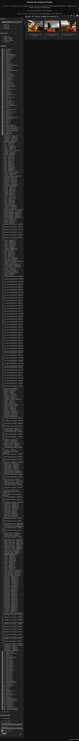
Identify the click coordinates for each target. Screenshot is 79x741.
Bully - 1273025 (8, 168)
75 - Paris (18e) (7, 669)
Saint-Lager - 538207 (10, 490)
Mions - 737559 (8, 392)
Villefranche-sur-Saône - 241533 (13, 622)
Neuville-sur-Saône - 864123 (12, 399)
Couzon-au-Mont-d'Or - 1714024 (13, 209)
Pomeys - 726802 (9, 407)
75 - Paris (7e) (7, 677)
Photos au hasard (8, 40)
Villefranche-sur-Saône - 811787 (13, 638)
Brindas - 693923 (8, 154)
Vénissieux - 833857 (9, 603)
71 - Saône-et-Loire (8, 653)
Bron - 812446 (8, 164)
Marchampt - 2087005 (10, 388)
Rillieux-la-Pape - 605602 (11, 446)
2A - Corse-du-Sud (8, 85)
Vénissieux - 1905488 (10, 586)
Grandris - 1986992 (9, 248)
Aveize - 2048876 (9, 148)
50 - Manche (6, 113)
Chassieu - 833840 (9, 184)
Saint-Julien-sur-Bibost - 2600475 (13, 487)
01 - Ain (5, 50)
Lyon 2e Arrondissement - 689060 (13, 289)
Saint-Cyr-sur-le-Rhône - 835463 (13, 462)
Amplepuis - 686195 (9, 141)
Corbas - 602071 (8, 189)
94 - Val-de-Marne (8, 701)
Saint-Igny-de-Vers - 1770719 (12, 480)
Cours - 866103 (8, 200)
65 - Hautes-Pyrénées (9, 129)
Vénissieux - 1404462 (10, 582)
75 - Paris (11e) (7, 660)
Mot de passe (5, 727)
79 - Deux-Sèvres (8, 685)
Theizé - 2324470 (9, 567)
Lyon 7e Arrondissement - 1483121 (13, 348)
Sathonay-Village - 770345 (11, 553)
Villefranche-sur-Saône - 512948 (13, 629)
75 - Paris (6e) (7, 676)
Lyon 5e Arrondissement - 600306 (13, 332)
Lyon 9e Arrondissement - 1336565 (13, 363)
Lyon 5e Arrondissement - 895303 (13, 340)
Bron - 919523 (8, 166)
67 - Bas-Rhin (7, 132)
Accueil (28, 16)
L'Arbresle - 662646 (9, 259)
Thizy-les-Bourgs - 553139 (11, 573)
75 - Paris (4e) (7, 673)
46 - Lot (5, 108)
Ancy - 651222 (8, 144)
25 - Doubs (6, 79)
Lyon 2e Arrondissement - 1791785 (13, 281)
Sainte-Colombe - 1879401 (11, 533)
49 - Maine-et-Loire (8, 112)
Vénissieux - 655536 (9, 591)
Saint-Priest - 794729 (10, 514)
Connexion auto (7, 731)
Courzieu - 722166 (9, 208)
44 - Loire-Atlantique (8, 105)
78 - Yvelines (6, 684)
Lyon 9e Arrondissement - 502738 (13, 369)
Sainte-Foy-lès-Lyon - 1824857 (12, 541)
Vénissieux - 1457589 (10, 583)
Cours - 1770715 (8, 197)
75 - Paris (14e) (7, 664)
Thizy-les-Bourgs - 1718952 (11, 570)
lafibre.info (59, 13)
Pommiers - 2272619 (9, 412)
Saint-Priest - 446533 (10, 508)
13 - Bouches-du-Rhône (9, 65)
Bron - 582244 (8, 161)
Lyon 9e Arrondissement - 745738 (13, 386)
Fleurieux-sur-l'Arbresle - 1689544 (13, 227)
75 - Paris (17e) (7, 668)
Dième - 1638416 (8, 218)
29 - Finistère (6, 84)
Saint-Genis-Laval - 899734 (11, 472)
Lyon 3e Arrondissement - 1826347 (13, 295)
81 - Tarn (5, 688)
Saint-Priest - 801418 (10, 515)
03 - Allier (5, 53)
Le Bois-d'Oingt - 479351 (11, 267)
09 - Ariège (6, 59)
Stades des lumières (10, 554)
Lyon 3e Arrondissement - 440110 (13, 300)
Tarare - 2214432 (8, 561)
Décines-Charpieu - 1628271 (12, 212)
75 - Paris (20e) (7, 672)
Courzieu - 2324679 (9, 205)
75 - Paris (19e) (7, 670)
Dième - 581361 (8, 220)
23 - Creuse (6, 77)
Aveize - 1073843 (9, 146)
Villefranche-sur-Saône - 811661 (13, 637)
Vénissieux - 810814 (9, 599)
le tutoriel (49, 10)
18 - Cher (5, 71)
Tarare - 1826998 (8, 558)
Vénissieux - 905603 (9, 610)
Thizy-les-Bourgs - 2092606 (11, 571)
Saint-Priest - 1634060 (10, 506)
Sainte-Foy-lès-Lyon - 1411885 (12, 539)
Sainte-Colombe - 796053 (11, 534)
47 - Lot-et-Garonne (8, 109)
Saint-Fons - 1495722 (10, 463)
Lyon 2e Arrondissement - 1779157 (13, 279)
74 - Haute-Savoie (8, 657)
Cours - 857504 (8, 198)
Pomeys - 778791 (9, 410)
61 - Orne (6, 124)
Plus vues (6, 36)
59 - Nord (5, 121)
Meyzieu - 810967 (9, 391)
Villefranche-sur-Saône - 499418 (13, 626)
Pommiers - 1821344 (9, 411)
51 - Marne (6, 114)
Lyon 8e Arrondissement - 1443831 (13, 357)
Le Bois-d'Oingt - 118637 (11, 264)
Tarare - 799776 (8, 563)
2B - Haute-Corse (8, 86)
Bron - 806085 (8, 162)
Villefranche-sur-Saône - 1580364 (13, 619)
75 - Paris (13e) (7, 662)
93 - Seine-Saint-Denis (9, 700)
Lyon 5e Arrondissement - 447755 (13, 321)
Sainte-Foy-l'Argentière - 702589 (13, 537)
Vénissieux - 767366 (9, 597)
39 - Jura (5, 100)
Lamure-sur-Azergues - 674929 (12, 261)
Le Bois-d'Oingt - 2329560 (11, 265)
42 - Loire (6, 102)
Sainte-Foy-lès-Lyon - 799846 (12, 545)
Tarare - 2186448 (8, 559)
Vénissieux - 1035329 (10, 577)
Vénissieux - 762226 (9, 595)
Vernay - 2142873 (9, 611)
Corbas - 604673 (8, 190)
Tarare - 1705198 (8, 557)
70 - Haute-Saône (8, 651)
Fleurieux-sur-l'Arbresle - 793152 (13, 235)
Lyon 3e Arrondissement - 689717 (13, 308)
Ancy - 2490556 (8, 142)
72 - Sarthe (6, 654)
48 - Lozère (6, 110)
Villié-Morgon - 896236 (10, 650)
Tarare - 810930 (8, 565)
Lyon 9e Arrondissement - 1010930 (13, 360)
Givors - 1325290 (8, 241)
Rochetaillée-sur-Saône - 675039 (13, 447)
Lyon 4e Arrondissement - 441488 (13, 316)
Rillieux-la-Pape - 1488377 (11, 444)
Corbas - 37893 (8, 188)
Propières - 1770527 (9, 439)
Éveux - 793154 (8, 222)
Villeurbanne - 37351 (9, 646)
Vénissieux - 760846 (9, 594)
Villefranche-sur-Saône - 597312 (13, 631)
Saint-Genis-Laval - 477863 (11, 471)
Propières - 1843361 (9, 440)
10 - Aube (6, 61)
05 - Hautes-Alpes (8, 54)
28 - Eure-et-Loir (7, 82)
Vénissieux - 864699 (9, 607)
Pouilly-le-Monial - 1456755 (11, 428)
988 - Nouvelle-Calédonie (10, 709)
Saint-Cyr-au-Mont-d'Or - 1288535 (13, 454)
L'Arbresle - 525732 (9, 257)
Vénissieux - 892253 (9, 609)
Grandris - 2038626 (9, 249)
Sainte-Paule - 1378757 (10, 550)
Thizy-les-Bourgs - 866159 (11, 575)
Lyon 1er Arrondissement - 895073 (13, 276)
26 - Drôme (6, 81)
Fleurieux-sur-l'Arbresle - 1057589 (13, 224)
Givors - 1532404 (8, 243)
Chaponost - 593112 (9, 180)
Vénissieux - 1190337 (10, 578)
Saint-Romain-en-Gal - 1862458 (12, 521)
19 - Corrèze (6, 73)
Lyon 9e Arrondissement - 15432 (13, 365)
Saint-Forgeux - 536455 (10, 467)
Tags (5, 24)
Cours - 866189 (8, 204)
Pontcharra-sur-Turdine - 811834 (13, 426)
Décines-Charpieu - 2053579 (12, 213)
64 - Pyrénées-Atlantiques (10, 128)
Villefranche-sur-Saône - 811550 (13, 634)
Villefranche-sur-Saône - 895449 (13, 645)
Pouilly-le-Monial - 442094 (11, 430)
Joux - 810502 (8, 255)
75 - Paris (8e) (7, 678)
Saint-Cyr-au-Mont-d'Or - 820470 (13, 459)
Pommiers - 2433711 (9, 414)
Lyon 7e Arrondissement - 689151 (13, 355)
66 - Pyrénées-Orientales (10, 130)
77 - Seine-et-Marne (8, 682)
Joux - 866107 (8, 256)
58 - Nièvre (6, 120)
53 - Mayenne (7, 116)
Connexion (7, 718)
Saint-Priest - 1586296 (10, 504)
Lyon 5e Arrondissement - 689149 (13, 337)
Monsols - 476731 (9, 394)
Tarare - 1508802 (8, 555)
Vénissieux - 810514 (9, 598)
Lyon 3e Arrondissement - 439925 (13, 297)
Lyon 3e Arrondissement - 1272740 (13, 292)
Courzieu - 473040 (9, 206)
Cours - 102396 (8, 194)
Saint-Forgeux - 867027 (10, 470)
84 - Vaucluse (7, 690)
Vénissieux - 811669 (9, 601)
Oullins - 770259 (8, 403)
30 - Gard (6, 88)
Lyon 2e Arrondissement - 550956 (13, 287)
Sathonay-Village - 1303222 (11, 551)
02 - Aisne (6, 51)
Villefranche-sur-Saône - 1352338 (13, 614)
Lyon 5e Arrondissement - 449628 (13, 324)
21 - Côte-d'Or (7, 74)
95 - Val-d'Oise (7, 702)
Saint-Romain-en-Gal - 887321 (12, 526)
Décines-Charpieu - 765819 (11, 214)
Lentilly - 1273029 (9, 269)
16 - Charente (7, 69)
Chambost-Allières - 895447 (11, 176)
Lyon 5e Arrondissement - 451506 (13, 327)
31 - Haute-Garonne (8, 89)
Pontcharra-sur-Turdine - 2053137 (13, 420)
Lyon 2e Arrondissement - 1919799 (13, 284)
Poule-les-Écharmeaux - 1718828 (13, 431)
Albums (3, 46)
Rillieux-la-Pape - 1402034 (11, 443)
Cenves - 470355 (8, 173)
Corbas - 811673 (8, 192)
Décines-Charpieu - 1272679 (12, 210)
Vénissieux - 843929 (9, 605)
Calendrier (6, 41)
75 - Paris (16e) (7, 666)
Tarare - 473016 (8, 562)
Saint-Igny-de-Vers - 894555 (11, 483)
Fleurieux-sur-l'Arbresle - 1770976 (13, 229)
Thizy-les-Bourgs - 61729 (11, 574)
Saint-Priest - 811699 (10, 517)
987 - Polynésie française (10, 708)
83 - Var (5, 689)
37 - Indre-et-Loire (8, 97)
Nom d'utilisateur (6, 723)
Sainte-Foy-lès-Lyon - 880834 (12, 549)
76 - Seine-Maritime (8, 681)
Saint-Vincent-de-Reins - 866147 (13, 530)
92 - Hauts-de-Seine (8, 698)
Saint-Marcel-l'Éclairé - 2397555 (12, 499)
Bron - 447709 (8, 158)
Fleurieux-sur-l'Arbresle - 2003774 (13, 232)
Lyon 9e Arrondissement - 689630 (13, 380)
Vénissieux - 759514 (9, 593)
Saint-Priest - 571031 (10, 510)
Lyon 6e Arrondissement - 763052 (13, 343)
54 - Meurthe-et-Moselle (9, 117)
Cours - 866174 (8, 202)
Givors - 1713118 (8, 245)
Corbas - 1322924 (9, 186)
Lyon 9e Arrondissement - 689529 (13, 378)
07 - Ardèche (6, 57)
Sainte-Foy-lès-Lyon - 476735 (12, 542)
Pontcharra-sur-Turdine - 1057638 (13, 418)
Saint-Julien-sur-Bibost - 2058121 (13, 484)
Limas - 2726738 (8, 273)
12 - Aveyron (6, 63)
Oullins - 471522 (8, 400)
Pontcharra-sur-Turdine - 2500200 (13, 423)
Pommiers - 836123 (9, 416)
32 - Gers (5, 90)
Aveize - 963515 (8, 149)
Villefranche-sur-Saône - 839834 (13, 641)
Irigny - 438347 (8, 251)
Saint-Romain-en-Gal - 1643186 (12, 518)
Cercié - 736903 (8, 174)
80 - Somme (6, 686)
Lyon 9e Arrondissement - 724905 (13, 383)
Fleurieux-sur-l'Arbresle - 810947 (13, 237)
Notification (7, 28)
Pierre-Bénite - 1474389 (10, 404)
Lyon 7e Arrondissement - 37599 (13, 351)
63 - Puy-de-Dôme (8, 126)
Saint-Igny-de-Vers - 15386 (11, 479)
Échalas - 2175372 (9, 221)
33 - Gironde (6, 92)
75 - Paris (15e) (7, 665)
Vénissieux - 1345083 (10, 581)
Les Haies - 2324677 (9, 272)
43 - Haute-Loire (7, 104)
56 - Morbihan (7, 118)
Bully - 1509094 (8, 169)
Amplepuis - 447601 (9, 138)
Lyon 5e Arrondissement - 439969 (13, 319)
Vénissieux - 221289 (9, 589)
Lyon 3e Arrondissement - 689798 (13, 311)
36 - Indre (6, 96)
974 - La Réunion (8, 706)
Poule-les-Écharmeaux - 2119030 (13, 436)
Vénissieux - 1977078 (10, 587)
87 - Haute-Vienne (8, 694)
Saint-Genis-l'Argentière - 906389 (13, 476)
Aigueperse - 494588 (9, 136)
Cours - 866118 (8, 201)
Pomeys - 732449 (9, 408)
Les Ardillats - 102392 (10, 271)
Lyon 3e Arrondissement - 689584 (13, 305)
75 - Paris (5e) (7, 674)
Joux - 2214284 (8, 253)
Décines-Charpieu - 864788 (11, 216)
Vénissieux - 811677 (9, 602)
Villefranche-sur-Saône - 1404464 (13, 617)
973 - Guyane (7, 705)
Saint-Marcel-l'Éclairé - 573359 (12, 502)
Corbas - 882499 (8, 193)
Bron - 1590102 (8, 157)
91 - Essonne (6, 697)
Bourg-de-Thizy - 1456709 (11, 150)
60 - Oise (5, 122)
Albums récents (8, 39)
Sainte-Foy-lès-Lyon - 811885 (12, 546)
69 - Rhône (6, 134)
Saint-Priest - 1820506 (10, 507)
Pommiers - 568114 (9, 415)
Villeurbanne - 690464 (10, 647)
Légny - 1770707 (8, 268)
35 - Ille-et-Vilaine (8, 94)
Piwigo (77, 739)
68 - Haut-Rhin (7, 133)
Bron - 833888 (8, 165)
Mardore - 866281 (9, 390)
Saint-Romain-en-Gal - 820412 (12, 525)
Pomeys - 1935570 (9, 406)
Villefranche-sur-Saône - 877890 (13, 643)
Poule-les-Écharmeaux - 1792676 (13, 434)
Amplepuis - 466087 (9, 140)
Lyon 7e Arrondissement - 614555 (13, 352)
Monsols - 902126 (9, 396)
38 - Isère (6, 98)
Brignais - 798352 (9, 152)
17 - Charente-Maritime (9, 70)
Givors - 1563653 (8, 244)
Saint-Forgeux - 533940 (10, 466)
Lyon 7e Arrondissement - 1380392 (13, 345)
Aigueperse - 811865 (9, 137)
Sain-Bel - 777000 (9, 450)
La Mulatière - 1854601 (10, 260)
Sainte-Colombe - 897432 (11, 535)
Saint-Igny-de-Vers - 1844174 (12, 482)
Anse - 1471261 (8, 145)
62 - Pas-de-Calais (8, 125)
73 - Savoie (6, 655)
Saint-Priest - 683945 (10, 512)
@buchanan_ (47, 13)
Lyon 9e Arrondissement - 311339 (13, 367)
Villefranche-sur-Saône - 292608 (13, 623)
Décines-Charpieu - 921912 (11, 217)
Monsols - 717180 (9, 395)
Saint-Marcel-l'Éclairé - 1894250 (12, 496)
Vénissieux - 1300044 (10, 579)
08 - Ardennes (7, 58)
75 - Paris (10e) (7, 658)
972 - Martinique (7, 704)
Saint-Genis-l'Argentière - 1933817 (13, 474)
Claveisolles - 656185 (10, 185)
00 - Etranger (6, 49)
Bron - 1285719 (8, 156)
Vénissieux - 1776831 (10, 585)
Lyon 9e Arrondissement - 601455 (13, 372)
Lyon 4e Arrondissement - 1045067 (13, 313)
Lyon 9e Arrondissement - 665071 (13, 375)
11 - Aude (6, 62)
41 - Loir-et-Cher (7, 101)
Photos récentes (8, 37)
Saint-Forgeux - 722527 (10, 468)
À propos (6, 27)
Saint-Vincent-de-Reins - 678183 (13, 527)
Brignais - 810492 (9, 153)
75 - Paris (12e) (7, 661)
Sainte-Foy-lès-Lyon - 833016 (12, 547)
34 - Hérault (6, 93)
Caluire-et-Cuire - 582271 (11, 172)
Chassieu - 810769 (9, 182)
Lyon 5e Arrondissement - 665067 (13, 335)
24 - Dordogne (7, 78)
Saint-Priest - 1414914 (10, 503)
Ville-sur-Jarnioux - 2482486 (11, 613)
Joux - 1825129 (8, 252)
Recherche (7, 26)
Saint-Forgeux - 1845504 (11, 464)
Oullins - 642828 (8, 402)
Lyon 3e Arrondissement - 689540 (13, 303)
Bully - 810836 (8, 170)
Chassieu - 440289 (9, 181)
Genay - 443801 (8, 240)
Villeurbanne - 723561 (10, 649)
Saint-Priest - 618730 (10, 511)
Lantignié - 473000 (9, 263)
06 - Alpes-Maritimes (8, 55)
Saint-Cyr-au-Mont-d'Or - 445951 (13, 456)
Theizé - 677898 (8, 569)
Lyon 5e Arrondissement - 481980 (13, 329)
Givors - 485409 (8, 247)
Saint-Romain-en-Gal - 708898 (12, 523)
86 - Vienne (6, 693)
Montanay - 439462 (9, 398)
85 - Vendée (6, 692)
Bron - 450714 (8, 160)
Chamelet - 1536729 (9, 177)
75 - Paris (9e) (7, 680)
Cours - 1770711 (8, 196)
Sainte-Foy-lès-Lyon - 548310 (12, 543)
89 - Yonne (6, 696)
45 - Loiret (6, 106)
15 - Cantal (6, 67)
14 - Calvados (7, 66)
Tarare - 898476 (8, 566)
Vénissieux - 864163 (9, 606)
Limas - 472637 (8, 275)
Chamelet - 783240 (9, 178)
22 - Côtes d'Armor (8, 75)
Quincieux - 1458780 (9, 442)
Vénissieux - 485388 (9, 590)
